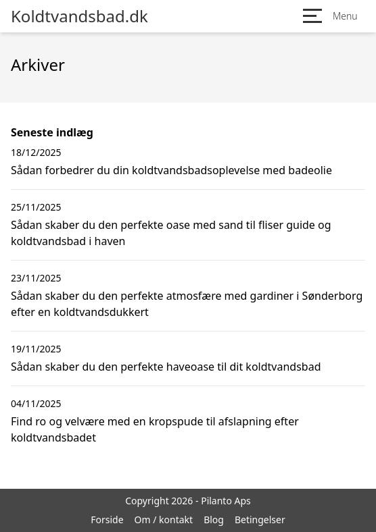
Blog (214, 519)
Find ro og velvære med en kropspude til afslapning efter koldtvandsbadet (155, 429)
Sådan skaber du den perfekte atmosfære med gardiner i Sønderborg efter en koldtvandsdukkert (186, 303)
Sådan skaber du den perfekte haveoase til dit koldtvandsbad (166, 366)
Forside (107, 519)
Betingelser (260, 519)
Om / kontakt (164, 519)
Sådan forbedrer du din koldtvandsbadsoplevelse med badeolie (171, 170)
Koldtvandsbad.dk (79, 16)
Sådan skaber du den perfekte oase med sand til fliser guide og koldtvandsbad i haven (171, 232)
